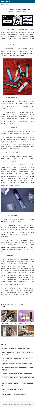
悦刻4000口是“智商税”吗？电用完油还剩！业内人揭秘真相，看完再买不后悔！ (17, 384)
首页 (3, 4)
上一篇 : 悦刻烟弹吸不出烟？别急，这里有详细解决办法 (12, 302)
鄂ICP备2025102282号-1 (28, 404)
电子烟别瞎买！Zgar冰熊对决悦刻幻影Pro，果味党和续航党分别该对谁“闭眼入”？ (18, 378)
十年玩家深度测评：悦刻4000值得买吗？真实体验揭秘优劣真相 (14, 338)
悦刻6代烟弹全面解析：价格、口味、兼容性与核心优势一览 (14, 394)
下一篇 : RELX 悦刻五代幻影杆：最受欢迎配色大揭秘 (12, 304)
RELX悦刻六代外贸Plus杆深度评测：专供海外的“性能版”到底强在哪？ (15, 323)
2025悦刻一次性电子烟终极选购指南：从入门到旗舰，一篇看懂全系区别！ (17, 373)
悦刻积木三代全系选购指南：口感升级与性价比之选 (12, 389)
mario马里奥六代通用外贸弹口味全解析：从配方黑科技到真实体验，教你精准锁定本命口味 (17, 368)
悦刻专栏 (6, 4)
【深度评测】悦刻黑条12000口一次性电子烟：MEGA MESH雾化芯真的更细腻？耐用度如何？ (17, 353)
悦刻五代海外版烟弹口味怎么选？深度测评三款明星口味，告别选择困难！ (17, 363)
